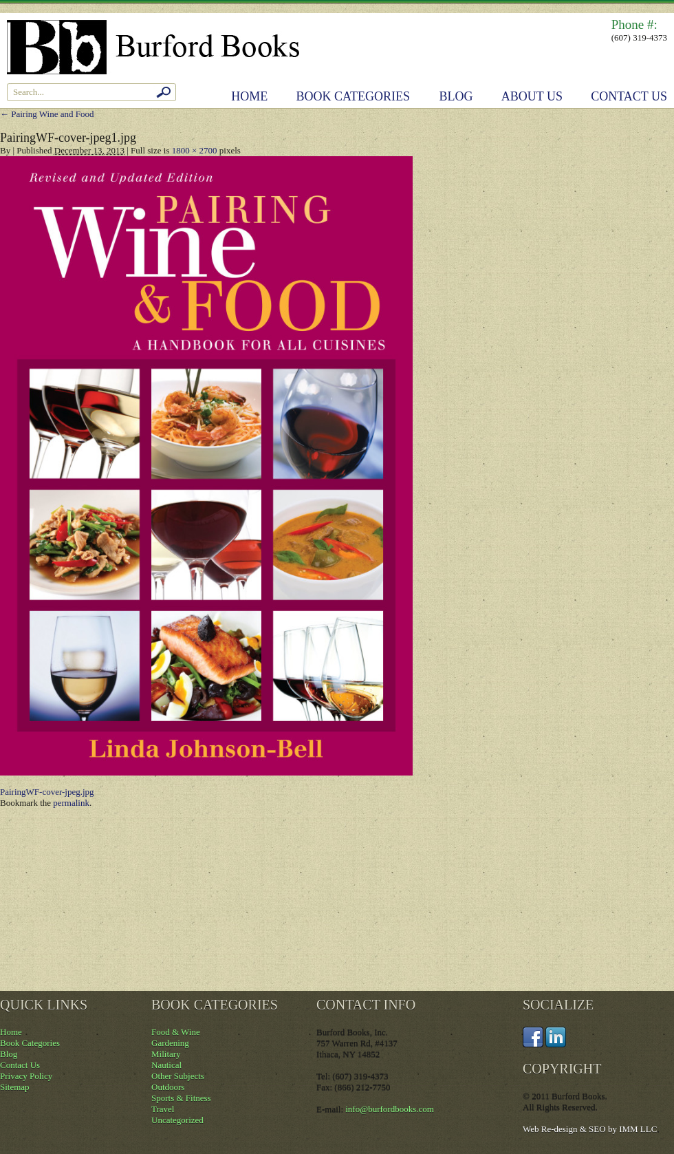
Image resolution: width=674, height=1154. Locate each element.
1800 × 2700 (194, 150)
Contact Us (629, 96)
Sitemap (15, 1087)
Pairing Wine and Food (47, 114)
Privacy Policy (26, 1076)
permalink (71, 803)
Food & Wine (175, 1032)
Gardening (170, 1043)
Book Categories (353, 96)
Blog (456, 96)
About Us (532, 96)
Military (166, 1054)
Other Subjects (177, 1076)
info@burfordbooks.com (389, 1109)
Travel (162, 1109)
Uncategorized (177, 1120)
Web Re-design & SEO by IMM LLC (590, 1129)
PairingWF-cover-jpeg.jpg (47, 792)
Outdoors (167, 1087)
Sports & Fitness (181, 1098)
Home (249, 96)
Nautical (166, 1065)
